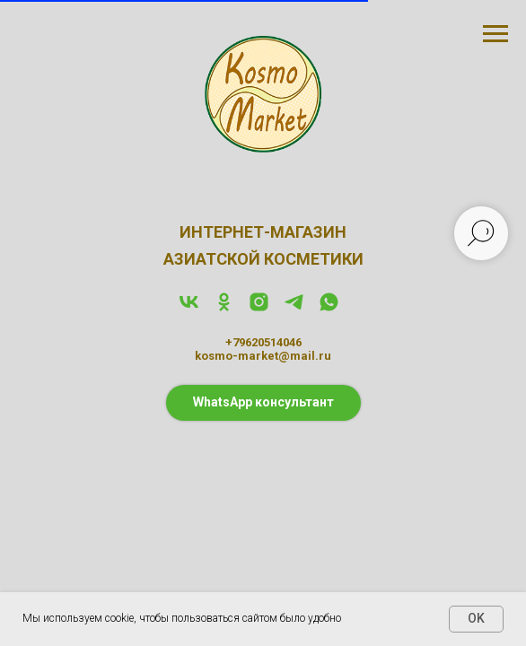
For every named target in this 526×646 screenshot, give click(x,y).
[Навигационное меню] (495, 34)
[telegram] (294, 308)
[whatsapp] (329, 308)
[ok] (224, 308)
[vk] (189, 308)
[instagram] (259, 308)
